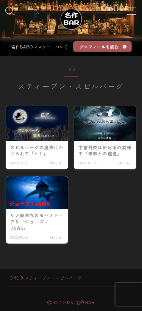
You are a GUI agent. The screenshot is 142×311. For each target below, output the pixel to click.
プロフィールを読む (99, 47)
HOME (12, 278)
